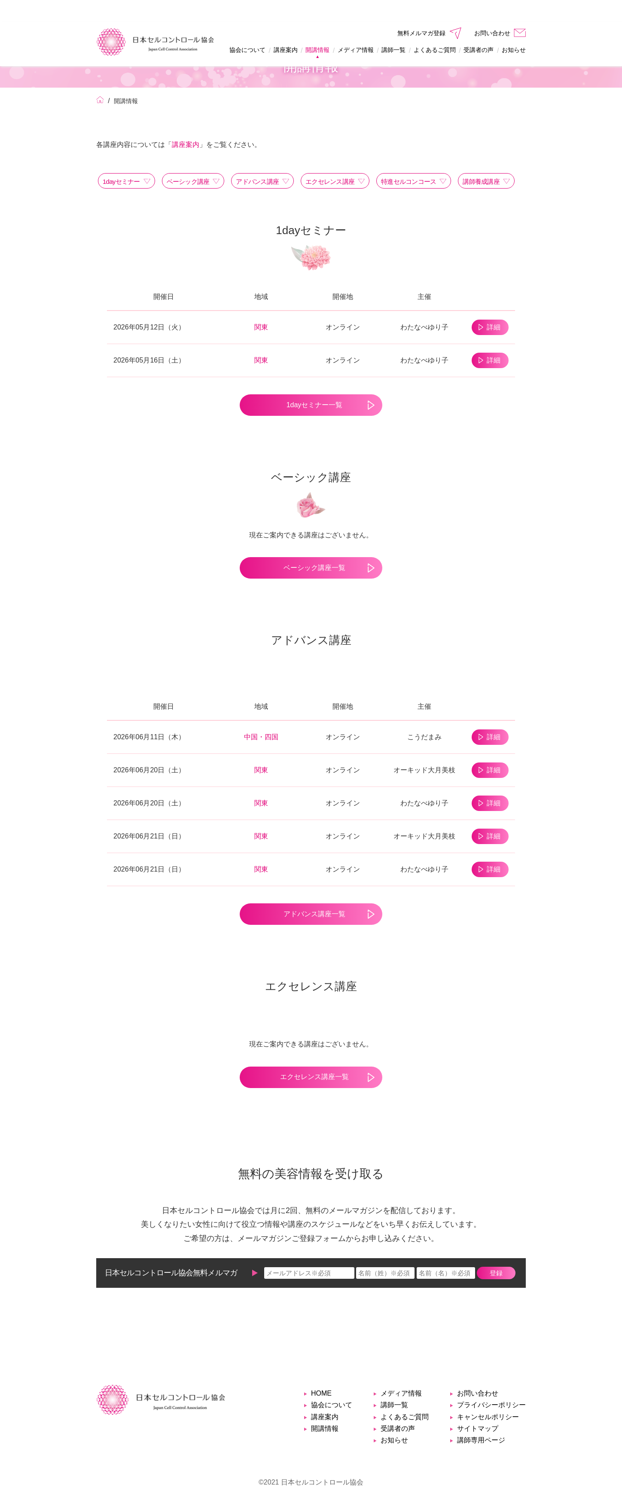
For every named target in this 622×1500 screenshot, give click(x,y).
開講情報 (317, 28)
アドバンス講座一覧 (311, 892)
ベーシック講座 (188, 160)
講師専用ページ (481, 1418)
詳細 (490, 305)
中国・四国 (261, 715)
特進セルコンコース (408, 160)
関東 (261, 305)
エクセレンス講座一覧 (311, 1055)
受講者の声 (478, 28)
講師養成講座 (481, 160)
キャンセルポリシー (488, 1395)
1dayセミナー (121, 160)
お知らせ (514, 28)
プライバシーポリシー (491, 1383)
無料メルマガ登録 (421, 11)
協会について (247, 28)
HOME (321, 1371)
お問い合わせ (492, 11)
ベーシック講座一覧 (311, 546)
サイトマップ (477, 1407)
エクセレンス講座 (329, 160)
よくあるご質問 (435, 28)
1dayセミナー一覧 (311, 383)
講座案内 (286, 28)
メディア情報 (356, 28)
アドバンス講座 (257, 160)
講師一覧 (393, 28)
